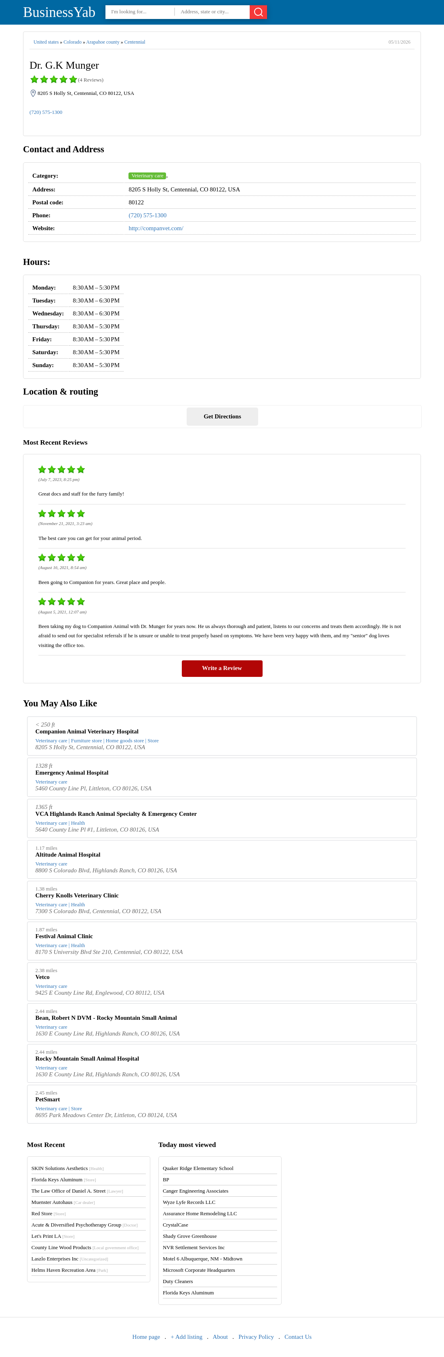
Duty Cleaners (178, 1281)
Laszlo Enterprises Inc (70, 1259)
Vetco (43, 977)
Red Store (49, 1213)
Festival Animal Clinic (64, 936)
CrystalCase (175, 1225)
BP (166, 1179)
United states (46, 42)
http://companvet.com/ (155, 228)
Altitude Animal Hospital (68, 854)
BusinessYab (59, 12)
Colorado (72, 42)
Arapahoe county (102, 42)
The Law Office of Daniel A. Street (77, 1191)
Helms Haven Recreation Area (70, 1270)
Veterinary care (147, 175)
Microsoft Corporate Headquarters (199, 1270)
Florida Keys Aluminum (64, 1179)
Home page (146, 1337)
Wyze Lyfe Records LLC (189, 1202)
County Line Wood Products (85, 1247)
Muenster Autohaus (63, 1202)
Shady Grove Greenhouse (190, 1236)
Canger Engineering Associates (195, 1191)
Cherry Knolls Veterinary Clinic (77, 895)
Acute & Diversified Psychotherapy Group (85, 1225)
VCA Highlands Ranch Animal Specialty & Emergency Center (116, 814)
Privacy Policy (256, 1337)
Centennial (134, 42)
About (220, 1337)
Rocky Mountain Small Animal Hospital (87, 1058)
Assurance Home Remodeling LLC (200, 1213)
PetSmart (48, 1099)
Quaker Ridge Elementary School (198, 1168)
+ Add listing (186, 1337)
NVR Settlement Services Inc (194, 1247)
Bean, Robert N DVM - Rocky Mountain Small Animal (106, 1018)
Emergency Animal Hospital (72, 772)
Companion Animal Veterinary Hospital (87, 731)
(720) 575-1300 (45, 112)
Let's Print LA (53, 1236)
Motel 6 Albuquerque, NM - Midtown (202, 1259)
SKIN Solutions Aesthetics (68, 1168)
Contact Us (297, 1337)
